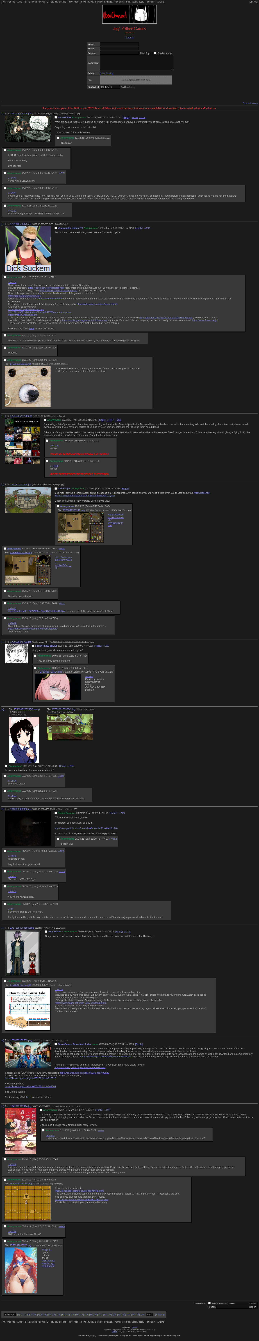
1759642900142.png (74, 513)
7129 (54, 175)
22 (105, 1317)
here (31, 331)
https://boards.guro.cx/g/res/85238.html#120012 (30, 1081)
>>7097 (106, 649)
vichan (134, 1330)
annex (110, 2)
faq (96, 2)
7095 (54, 551)
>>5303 (101, 1133)
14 (68, 1317)
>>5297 (12, 1234)
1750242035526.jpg (20, 1248)
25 (119, 1317)
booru (141, 2)
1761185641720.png (21, 418)
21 (100, 1317)
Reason (211, 1309)
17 (82, 1317)
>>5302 (12, 1167)
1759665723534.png (51, 674)
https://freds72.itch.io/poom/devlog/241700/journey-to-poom (39, 314)
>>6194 (107, 1113)
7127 (107, 140)
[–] (2, 116)
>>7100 (62, 606)
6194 (54, 1229)
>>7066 (61, 779)
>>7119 (59, 992)
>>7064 (12, 783)
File (102, 75)
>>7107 (110, 423)
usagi (134, 2)
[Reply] (126, 120)
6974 (107, 841)
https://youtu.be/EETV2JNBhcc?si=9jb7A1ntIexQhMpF (37, 613)
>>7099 (62, 551)
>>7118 (12, 285)
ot (52, 2)
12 (58, 1317)
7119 (111, 934)
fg (14, 2)
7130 (54, 190)
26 (123, 1317)
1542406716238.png (21, 1186)
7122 (53, 338)
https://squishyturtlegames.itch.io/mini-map (85, 323)
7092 (90, 648)
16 (77, 1317)
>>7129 (135, 120)
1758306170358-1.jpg (63, 712)
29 (138, 1317)
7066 (54, 793)
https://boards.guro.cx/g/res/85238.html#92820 (84, 1075)
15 (72, 1317)
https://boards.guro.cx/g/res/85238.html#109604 (30, 1089)
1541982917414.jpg (20, 1109)
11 (107, 815)
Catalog (160, 1317)
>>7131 (62, 176)
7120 (54, 983)
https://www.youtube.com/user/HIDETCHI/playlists (81, 1202)
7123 (118, 120)
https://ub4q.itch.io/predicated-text (46, 290)
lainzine (160, 2)
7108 (96, 463)
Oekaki (109, 75)
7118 (131, 230)
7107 (96, 443)
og (40, 2)
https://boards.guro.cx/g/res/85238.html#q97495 (79, 1070)
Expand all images (250, 106)
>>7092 (89, 679)
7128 (54, 152)
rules (90, 2)
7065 (54, 778)
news (83, 2)
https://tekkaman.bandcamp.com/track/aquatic (32, 631)
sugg (64, 2)
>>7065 (70, 769)
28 (133, 1317)
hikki (71, 2)
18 (86, 1317)
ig (44, 2)
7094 (107, 509)
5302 (93, 1133)
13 (63, 1317)
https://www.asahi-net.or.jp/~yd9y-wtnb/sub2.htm (80, 1005)
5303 (55, 1162)
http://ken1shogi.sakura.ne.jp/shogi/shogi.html (79, 1193)
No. (114, 120)
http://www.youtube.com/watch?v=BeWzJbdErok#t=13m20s (86, 830)
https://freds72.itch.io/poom (22, 317)
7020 (55, 906)
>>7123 (12, 180)
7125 (54, 350)
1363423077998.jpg (20, 487)
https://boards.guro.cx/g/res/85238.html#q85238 (105, 1059)
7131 (54, 208)
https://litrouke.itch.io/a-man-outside (58, 293)
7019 (55, 889)
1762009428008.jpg (20, 116)
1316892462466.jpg (20, 811)
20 (95, 1317)
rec (76, 2)
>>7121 (147, 231)
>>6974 (12, 858)
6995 (131, 1047)
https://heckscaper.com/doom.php (26, 312)
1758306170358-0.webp (27, 712)
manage (119, 2)
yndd (9, 2)
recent (102, 2)
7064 (54, 768)
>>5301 (50, 1138)
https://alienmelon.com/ (50, 301)
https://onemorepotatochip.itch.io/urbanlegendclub (165, 320)
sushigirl (151, 2)
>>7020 (122, 816)
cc (56, 2)
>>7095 (12, 611)
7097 (85, 670)
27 (128, 1317)
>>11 (10, 911)
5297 (91, 1112)
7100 (55, 621)
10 (49, 1317)
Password (222, 1306)
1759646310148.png (21, 555)
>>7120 (127, 934)
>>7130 (142, 120)
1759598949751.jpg (20, 644)
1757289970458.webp (22, 930)
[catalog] (129, 37)
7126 (54, 362)
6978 (55, 1244)
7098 (54, 593)
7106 (94, 422)
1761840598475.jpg (20, 226)
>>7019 (62, 874)
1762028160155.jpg (20, 366)
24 (114, 1317)
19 (91, 1317)
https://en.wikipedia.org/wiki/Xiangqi (48, 1266)
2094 (117, 491)
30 (142, 1317)
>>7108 (118, 423)
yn (4, 2)
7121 (53, 280)
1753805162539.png (21, 1043)
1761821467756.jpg (20, 987)
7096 (85, 658)
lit (29, 2)
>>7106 (54, 448)
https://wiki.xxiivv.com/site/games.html (97, 306)
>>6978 (62, 1229)
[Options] (253, 2)
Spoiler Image (164, 53)
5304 (53, 1182)
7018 (55, 874)
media (34, 2)
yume (19, 2)
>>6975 (114, 842)
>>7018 (61, 854)
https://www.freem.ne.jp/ (205, 323)
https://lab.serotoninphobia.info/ (24, 298)
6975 (54, 853)
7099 (54, 606)
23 (109, 1317)
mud (128, 2)
